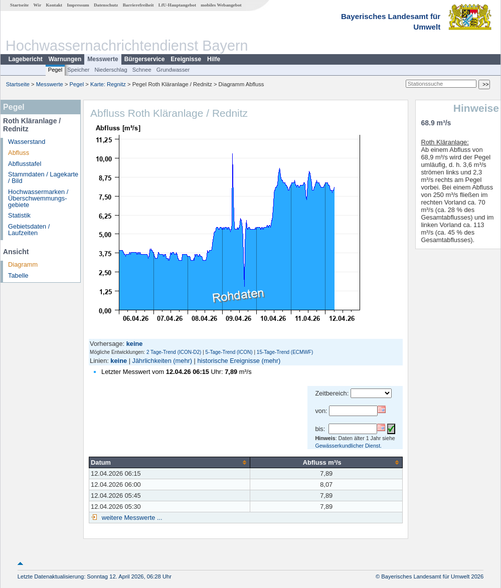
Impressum (78, 5)
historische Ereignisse (228, 360)
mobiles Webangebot (221, 5)
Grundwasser (173, 70)
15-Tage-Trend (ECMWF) (285, 352)
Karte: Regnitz (108, 84)
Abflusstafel (24, 163)
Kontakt (54, 5)
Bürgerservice (144, 59)
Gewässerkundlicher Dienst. (348, 446)
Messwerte (102, 59)
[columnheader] (169, 462)
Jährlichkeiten (152, 360)
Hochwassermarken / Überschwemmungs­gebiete (38, 198)
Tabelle (18, 275)
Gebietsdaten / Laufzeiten (29, 230)
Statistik (19, 215)
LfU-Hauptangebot (177, 5)
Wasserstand (26, 141)
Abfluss (18, 152)
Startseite (19, 5)
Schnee (141, 70)
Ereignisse (186, 59)
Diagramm (23, 264)
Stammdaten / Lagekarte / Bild (43, 177)
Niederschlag (110, 70)
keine (118, 360)
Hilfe (213, 59)
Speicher (78, 70)
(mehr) (182, 360)
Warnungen (65, 59)
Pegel (55, 70)
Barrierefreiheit (138, 5)
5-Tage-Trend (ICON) (229, 352)
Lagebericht (26, 59)
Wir (38, 5)
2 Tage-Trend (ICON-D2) (173, 352)
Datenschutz (106, 5)
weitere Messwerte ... (131, 517)
